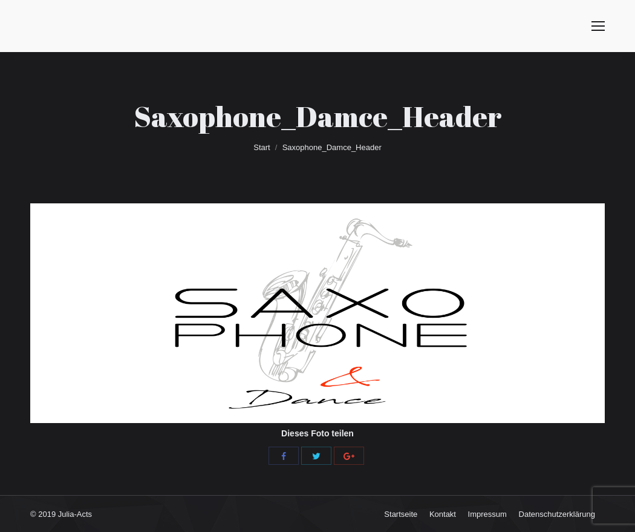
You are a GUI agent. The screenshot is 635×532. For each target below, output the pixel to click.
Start (261, 147)
